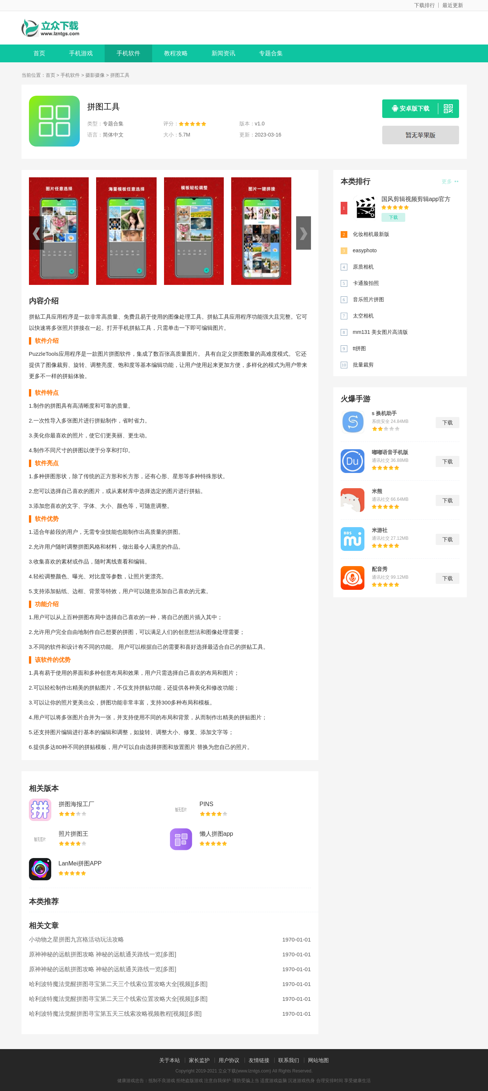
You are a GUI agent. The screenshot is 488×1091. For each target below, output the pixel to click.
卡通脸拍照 (366, 283)
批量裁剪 (363, 365)
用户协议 (229, 1060)
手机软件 (128, 53)
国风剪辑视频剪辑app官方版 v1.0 (416, 199)
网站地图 (318, 1060)
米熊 (377, 491)
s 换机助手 (384, 413)
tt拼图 (359, 348)
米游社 (379, 530)
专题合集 (271, 53)
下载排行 (424, 5)
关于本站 (169, 1060)
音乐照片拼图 (368, 299)
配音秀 (379, 569)
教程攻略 (176, 53)
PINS (206, 804)
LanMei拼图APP (80, 863)
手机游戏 (81, 53)
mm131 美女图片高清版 (380, 332)
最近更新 (452, 5)
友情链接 (259, 1060)
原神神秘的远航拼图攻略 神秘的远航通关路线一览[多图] (102, 954)
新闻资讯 (223, 53)
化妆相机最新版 (371, 234)
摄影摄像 (95, 75)
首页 (39, 53)
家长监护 (199, 1060)
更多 (450, 181)
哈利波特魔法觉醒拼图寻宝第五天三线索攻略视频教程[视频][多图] (115, 1014)
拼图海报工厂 (76, 804)
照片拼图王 (73, 834)
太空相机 (363, 316)
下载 (393, 217)
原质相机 (363, 267)
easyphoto (365, 250)
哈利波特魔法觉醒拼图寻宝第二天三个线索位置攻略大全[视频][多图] (118, 984)
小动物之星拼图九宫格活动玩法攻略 (76, 939)
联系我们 (288, 1060)
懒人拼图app (216, 834)
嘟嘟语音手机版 (390, 452)
